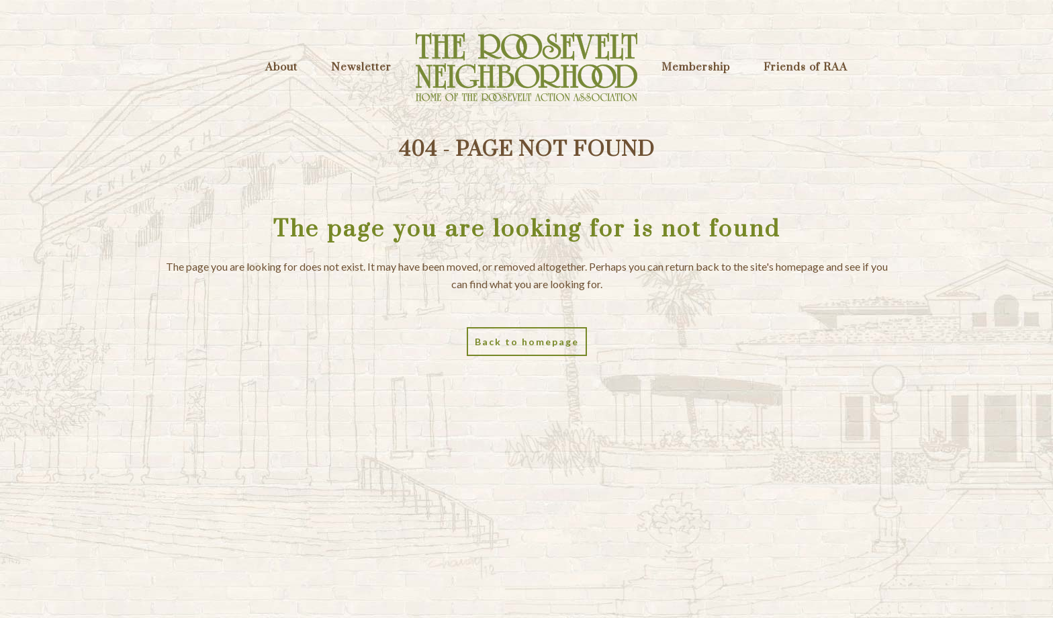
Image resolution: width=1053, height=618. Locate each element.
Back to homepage (527, 341)
